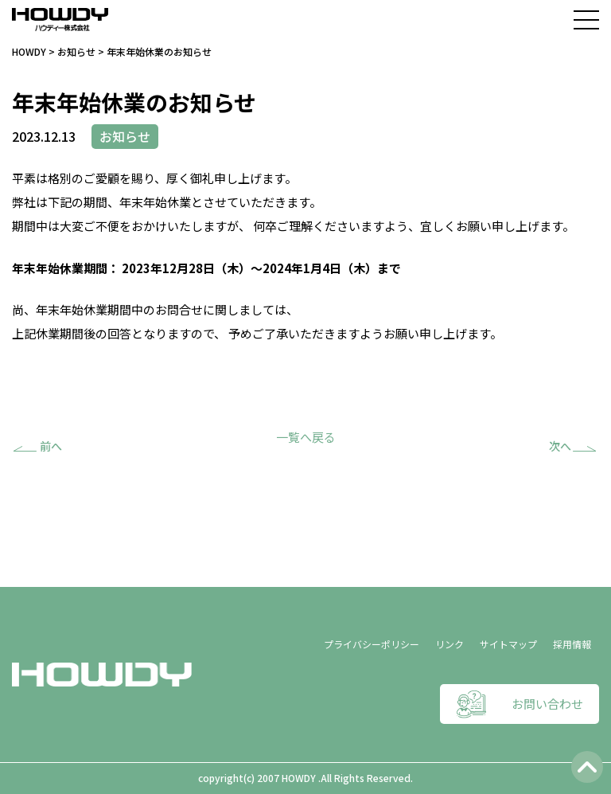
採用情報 (572, 644)
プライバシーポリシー (371, 644)
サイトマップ (508, 644)
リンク (449, 644)
